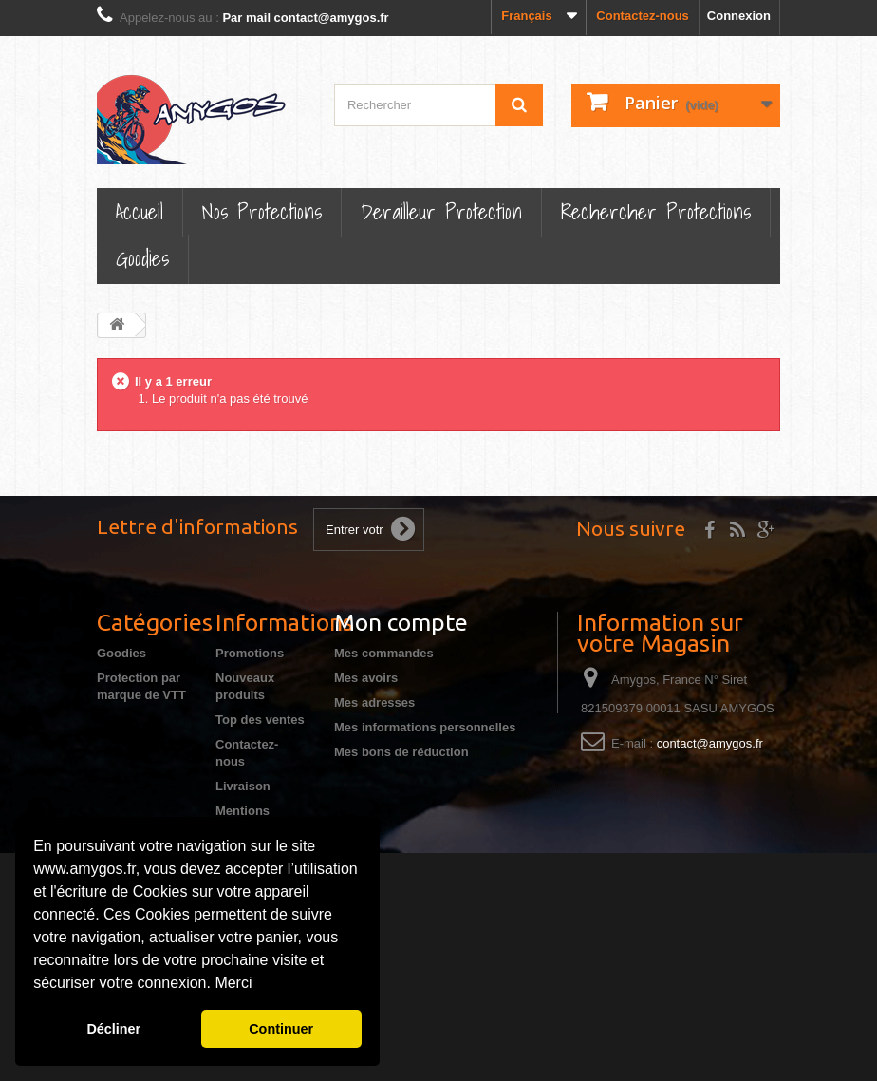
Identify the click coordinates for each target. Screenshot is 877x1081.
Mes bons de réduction (401, 752)
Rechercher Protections (656, 211)
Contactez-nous (642, 16)
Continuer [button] (281, 1028)
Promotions (249, 653)
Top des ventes (260, 719)
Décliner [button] (113, 1028)
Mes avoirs (366, 678)
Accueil (139, 211)
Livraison (243, 786)
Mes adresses (374, 702)
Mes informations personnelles (424, 727)
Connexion (739, 16)
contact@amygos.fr (710, 743)
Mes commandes (384, 653)
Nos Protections (262, 211)
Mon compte (401, 622)
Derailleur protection (441, 211)
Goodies (142, 258)
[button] (259, 985)
